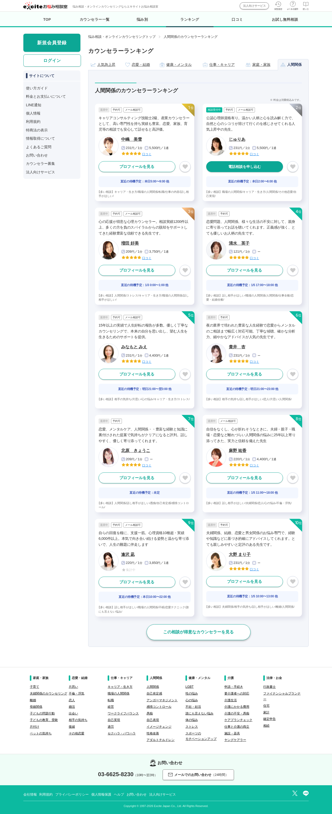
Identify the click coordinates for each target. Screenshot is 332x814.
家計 (266, 712)
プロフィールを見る (136, 166)
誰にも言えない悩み (199, 713)
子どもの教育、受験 (44, 720)
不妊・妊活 (193, 707)
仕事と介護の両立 (236, 726)
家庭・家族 (258, 64)
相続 (266, 725)
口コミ (237, 19)
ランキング (189, 22)
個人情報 (33, 113)
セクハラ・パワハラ (122, 733)
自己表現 (153, 720)
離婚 (33, 700)
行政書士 (269, 687)
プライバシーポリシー (72, 794)
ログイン (52, 60)
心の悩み (191, 700)
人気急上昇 (103, 64)
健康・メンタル (176, 64)
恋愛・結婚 (137, 64)
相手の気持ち (78, 720)
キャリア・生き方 (120, 687)
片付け (34, 726)
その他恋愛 (76, 733)
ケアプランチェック (238, 720)
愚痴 (150, 713)
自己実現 (114, 720)
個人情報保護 (101, 794)
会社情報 (30, 794)
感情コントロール (159, 707)
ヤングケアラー (235, 740)
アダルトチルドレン (161, 740)
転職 (111, 700)
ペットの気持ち (41, 733)
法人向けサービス (254, 5)
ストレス (191, 726)
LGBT (189, 687)
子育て (34, 687)
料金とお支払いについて (46, 96)
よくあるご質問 (38, 147)
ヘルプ (119, 794)
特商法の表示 (37, 130)
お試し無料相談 (285, 19)
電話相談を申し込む (244, 167)
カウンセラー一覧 (95, 19)
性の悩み (191, 693)
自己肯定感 (154, 693)
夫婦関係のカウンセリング (48, 693)
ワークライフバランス (123, 713)
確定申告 (269, 719)
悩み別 (142, 19)
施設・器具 (232, 733)
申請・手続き (233, 687)
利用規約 (33, 121)
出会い (73, 713)
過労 (111, 726)
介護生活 (230, 700)
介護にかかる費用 (236, 707)
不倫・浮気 (76, 693)
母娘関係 (36, 707)
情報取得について (40, 138)
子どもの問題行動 (42, 713)
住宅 (266, 705)
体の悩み (191, 720)
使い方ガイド (37, 88)
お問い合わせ (37, 155)
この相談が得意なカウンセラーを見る (198, 632)
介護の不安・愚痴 (236, 713)
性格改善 (153, 733)
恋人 (72, 700)
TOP (47, 19)
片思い (73, 687)
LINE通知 (33, 105)
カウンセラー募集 (40, 163)
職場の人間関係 (118, 693)
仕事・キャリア (219, 64)
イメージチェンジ (159, 726)
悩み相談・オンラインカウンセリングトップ (122, 37)
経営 (111, 707)
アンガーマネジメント (162, 700)
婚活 (72, 707)
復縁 (72, 726)
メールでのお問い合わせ (198, 775)
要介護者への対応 (236, 693)
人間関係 (291, 64)
